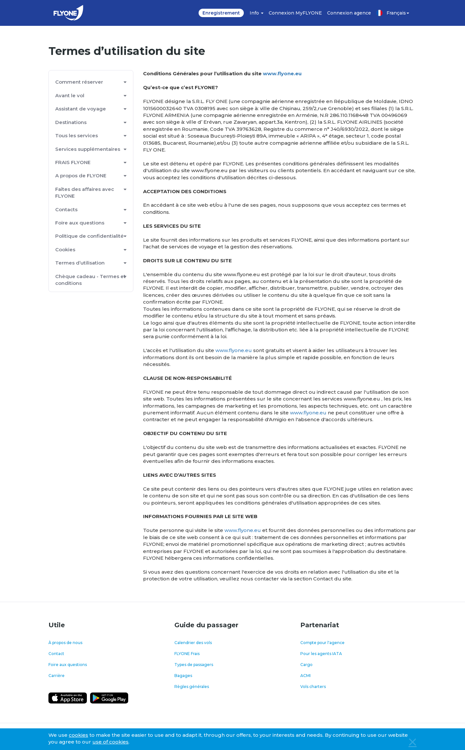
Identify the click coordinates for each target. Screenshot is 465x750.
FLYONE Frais (187, 653)
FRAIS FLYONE (72, 162)
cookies (78, 735)
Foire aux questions (79, 223)
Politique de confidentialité (89, 236)
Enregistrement (221, 13)
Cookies (65, 249)
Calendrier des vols (193, 642)
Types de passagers (193, 664)
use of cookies (110, 742)
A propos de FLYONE (80, 175)
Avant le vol (69, 95)
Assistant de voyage (80, 109)
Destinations (71, 122)
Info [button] (257, 13)
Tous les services (76, 135)
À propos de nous (65, 642)
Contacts (66, 209)
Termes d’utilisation (80, 263)
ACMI (305, 675)
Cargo (306, 664)
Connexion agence (349, 13)
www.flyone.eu (282, 73)
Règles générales (191, 686)
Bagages (183, 675)
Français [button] (392, 13)
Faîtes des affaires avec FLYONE (84, 192)
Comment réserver (79, 82)
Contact (56, 653)
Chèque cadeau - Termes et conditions (90, 279)
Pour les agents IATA (321, 653)
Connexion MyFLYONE (295, 13)
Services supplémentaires (87, 149)
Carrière (56, 675)
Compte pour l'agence (322, 642)
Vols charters (313, 686)
